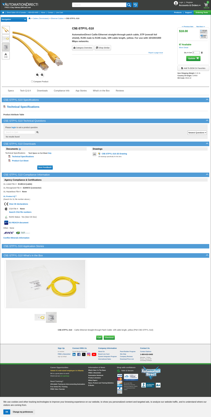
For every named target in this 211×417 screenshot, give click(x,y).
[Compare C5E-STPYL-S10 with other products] (32, 81)
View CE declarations (18, 204)
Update (191, 58)
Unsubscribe (91, 394)
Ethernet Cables (57, 18)
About (43, 12)
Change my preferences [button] (23, 412)
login (14, 127)
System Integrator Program (107, 347)
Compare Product (39, 81)
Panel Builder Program (128, 342)
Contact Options (145, 342)
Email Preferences (103, 394)
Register (189, 2)
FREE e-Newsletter (94, 363)
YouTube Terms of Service (140, 394)
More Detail (183, 48)
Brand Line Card (103, 345)
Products (178, 12)
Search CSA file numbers (20, 212)
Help (49, 153)
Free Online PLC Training (58, 377)
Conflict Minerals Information (16, 238)
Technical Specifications (21, 106)
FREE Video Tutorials (57, 380)
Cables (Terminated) (41, 18)
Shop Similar (103, 48)
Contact (50, 12)
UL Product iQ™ (10, 196)
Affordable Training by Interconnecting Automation (67, 375)
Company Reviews (126, 347)
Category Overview (82, 48)
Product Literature (94, 368)
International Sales (104, 350)
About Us (101, 342)
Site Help (123, 345)
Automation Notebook (95, 366)
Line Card (59, 12)
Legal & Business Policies (121, 394)
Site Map (63, 394)
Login (181, 2)
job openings (64, 367)
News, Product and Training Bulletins (101, 374)
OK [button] (7, 412)
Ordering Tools (202, 12)
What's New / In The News (97, 361)
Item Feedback (45, 167)
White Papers (92, 371)
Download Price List (127, 350)
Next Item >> (200, 26)
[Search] (99, 4)
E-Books (91, 376)
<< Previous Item (187, 26)
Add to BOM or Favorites (193, 68)
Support (188, 12)
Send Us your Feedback (76, 394)
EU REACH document (18, 223)
